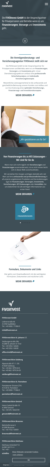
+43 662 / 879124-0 (13, 368)
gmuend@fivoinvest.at (11, 414)
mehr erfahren (24, 95)
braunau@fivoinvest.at (11, 433)
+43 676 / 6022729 (12, 410)
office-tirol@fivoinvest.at (12, 352)
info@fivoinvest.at (9, 330)
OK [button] (29, 460)
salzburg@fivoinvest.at (11, 374)
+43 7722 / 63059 (12, 430)
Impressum (7, 465)
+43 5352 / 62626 (12, 346)
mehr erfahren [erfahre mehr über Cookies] (18, 455)
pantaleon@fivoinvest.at (12, 394)
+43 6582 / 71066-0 (13, 326)
